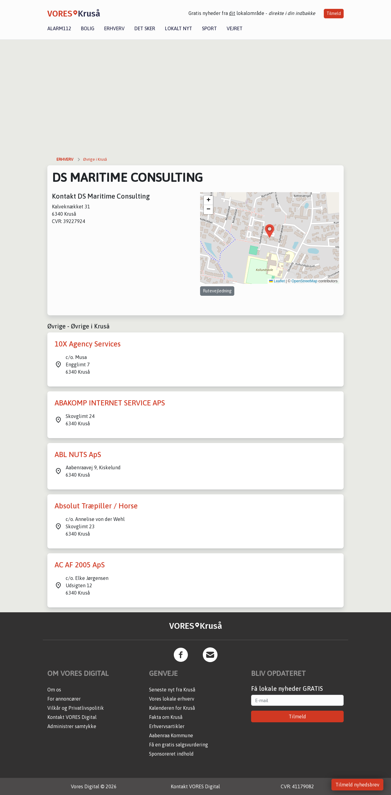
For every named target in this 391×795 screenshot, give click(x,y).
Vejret (235, 28)
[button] (269, 231)
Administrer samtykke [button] (71, 726)
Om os (54, 689)
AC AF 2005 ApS (80, 565)
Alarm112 (59, 28)
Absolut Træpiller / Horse (96, 506)
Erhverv (114, 28)
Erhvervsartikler (167, 726)
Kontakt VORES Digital (72, 717)
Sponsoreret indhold (171, 754)
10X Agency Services (88, 344)
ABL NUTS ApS (78, 454)
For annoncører (64, 699)
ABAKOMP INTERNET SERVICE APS (110, 403)
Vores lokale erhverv (171, 699)
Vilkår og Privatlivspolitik (75, 708)
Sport (209, 28)
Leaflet (277, 281)
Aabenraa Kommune (171, 735)
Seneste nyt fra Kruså (172, 689)
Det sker (144, 28)
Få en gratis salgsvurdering (178, 744)
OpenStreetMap (304, 281)
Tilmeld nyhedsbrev (357, 784)
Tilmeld (334, 13)
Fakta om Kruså (165, 717)
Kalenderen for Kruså (172, 708)
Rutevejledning (217, 290)
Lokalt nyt (178, 28)
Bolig (87, 28)
